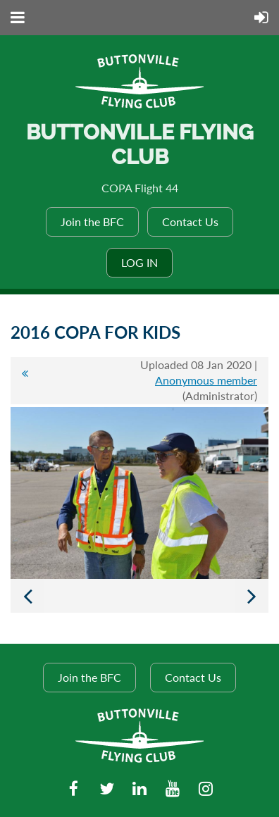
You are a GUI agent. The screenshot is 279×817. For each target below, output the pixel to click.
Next (251, 596)
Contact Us (190, 221)
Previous (27, 596)
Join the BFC (92, 221)
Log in (139, 262)
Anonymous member (206, 380)
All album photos (25, 380)
